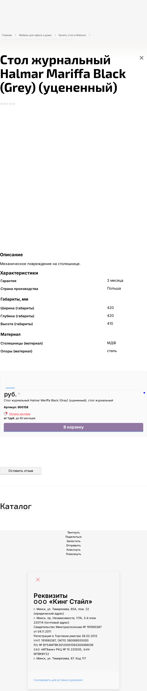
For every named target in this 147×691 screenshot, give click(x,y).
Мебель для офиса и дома (35, 35)
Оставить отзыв (20, 472)
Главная (7, 35)
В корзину (73, 428)
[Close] (39, 582)
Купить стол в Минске (72, 35)
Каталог (20, 506)
